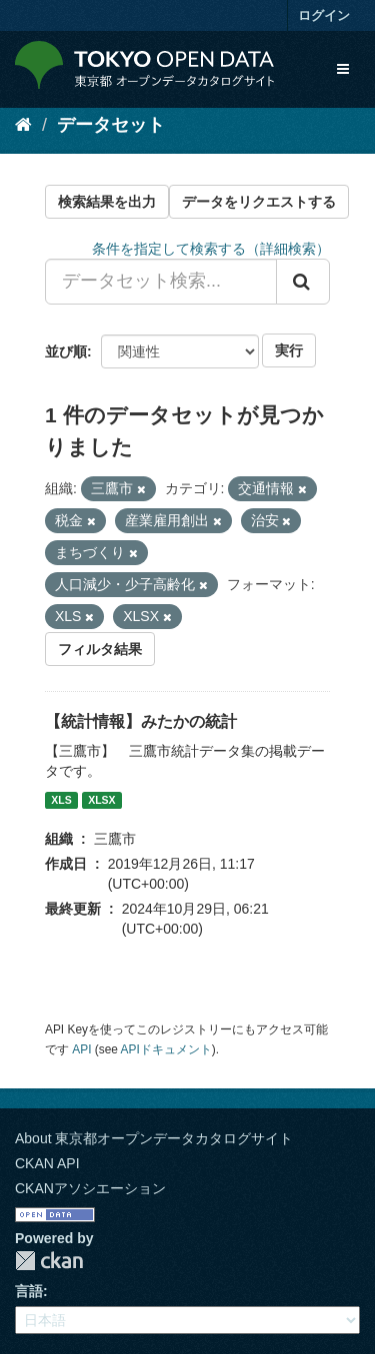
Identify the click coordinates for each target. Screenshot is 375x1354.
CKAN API (47, 1163)
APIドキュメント (166, 1049)
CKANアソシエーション (90, 1188)
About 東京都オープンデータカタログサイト (154, 1138)
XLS (61, 800)
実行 (289, 350)
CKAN (49, 1260)
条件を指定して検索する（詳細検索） (211, 249)
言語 (29, 1291)
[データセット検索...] (161, 282)
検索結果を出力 (107, 202)
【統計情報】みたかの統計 (141, 721)
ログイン (324, 15)
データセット (111, 125)
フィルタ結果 (100, 649)
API (81, 1049)
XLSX (101, 800)
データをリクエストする (259, 202)
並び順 (66, 351)
